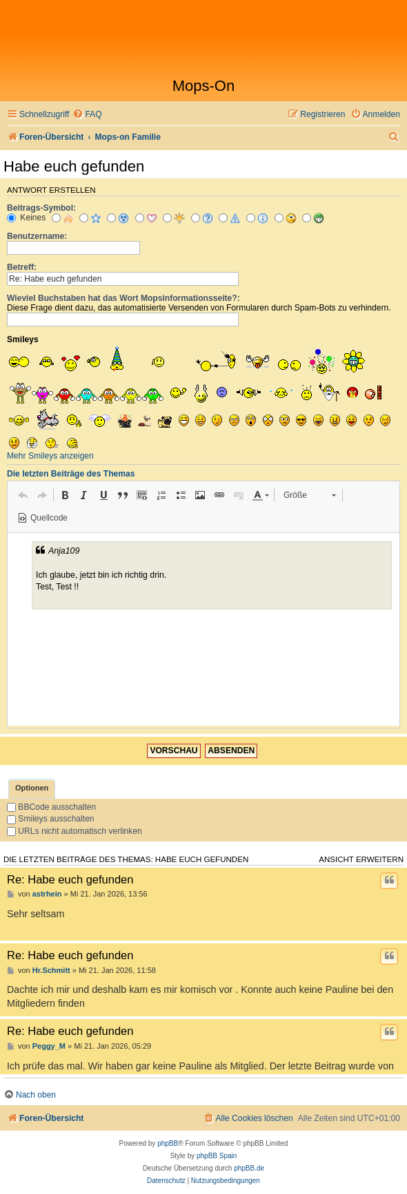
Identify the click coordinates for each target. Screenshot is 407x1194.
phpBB (167, 1143)
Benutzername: (37, 236)
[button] (22, 495)
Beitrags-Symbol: (41, 208)
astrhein (47, 894)
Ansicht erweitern (361, 859)
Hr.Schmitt (51, 970)
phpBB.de (249, 1168)
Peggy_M (49, 1046)
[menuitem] (86, 114)
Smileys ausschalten (51, 819)
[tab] (31, 789)
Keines (26, 217)
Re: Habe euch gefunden (70, 879)
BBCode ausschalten (51, 807)
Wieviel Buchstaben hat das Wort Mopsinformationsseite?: (123, 298)
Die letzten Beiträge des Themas (71, 474)
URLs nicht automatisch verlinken (74, 831)
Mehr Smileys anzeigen (50, 456)
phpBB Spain (217, 1156)
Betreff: (22, 267)
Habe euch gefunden (73, 166)
